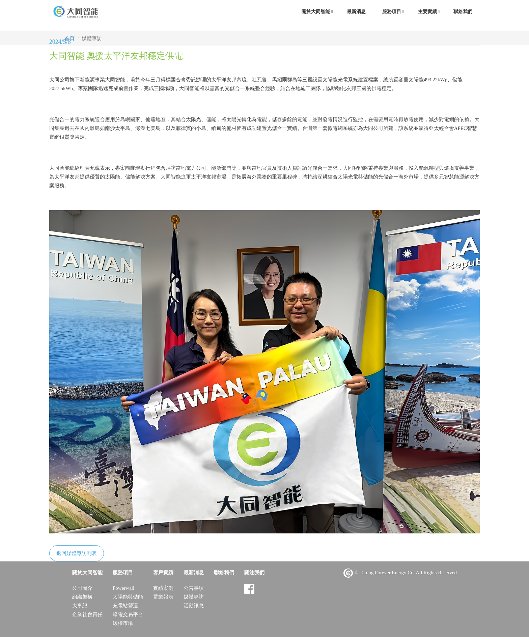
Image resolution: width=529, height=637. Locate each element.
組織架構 (82, 597)
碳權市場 (123, 623)
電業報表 (163, 597)
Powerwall (123, 588)
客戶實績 (163, 572)
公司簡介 (82, 588)
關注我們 (254, 572)
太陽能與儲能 (128, 597)
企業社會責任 (87, 614)
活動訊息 (194, 605)
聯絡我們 (462, 11)
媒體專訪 (194, 597)
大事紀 (79, 605)
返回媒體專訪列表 (76, 553)
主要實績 (429, 11)
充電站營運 (125, 605)
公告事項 (194, 588)
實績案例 (163, 588)
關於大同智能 (317, 11)
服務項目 (393, 11)
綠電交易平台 (128, 614)
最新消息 (358, 11)
